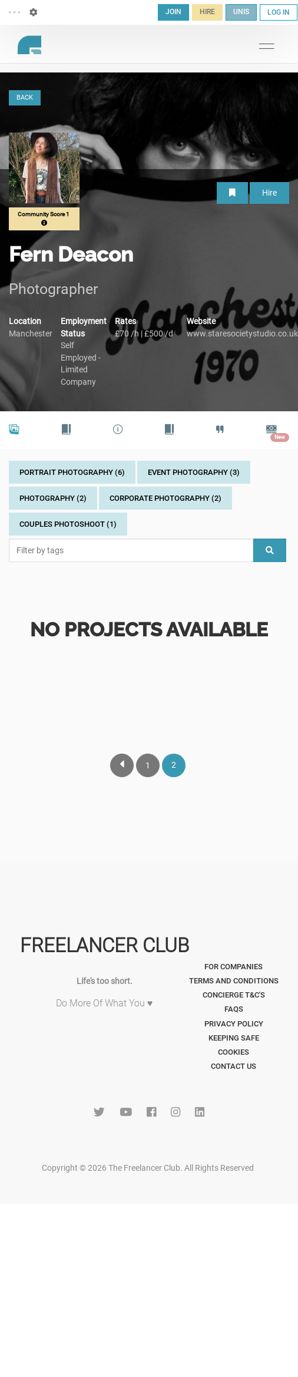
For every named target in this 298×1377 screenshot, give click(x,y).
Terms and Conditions (234, 980)
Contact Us (233, 1066)
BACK (24, 97)
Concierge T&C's (234, 994)
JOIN (173, 12)
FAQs (233, 1009)
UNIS (241, 12)
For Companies (233, 966)
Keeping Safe (233, 1037)
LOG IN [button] (278, 12)
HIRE (207, 12)
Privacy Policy (233, 1023)
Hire (269, 192)
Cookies (233, 1052)
